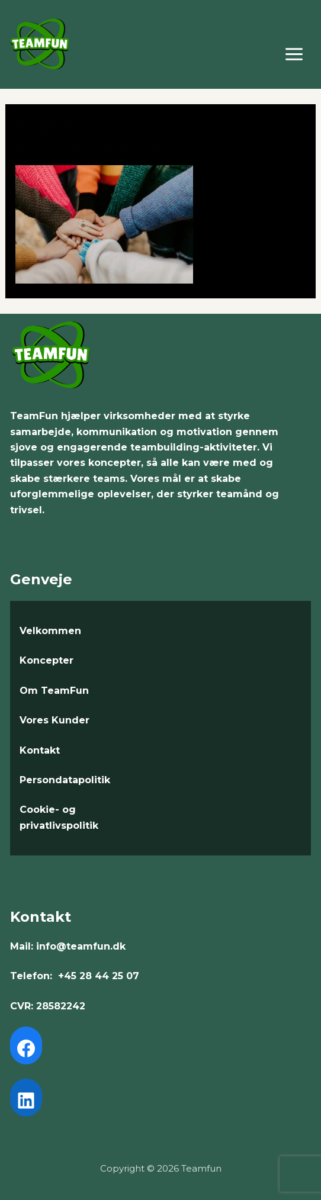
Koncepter (46, 660)
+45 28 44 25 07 (98, 976)
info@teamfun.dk (81, 946)
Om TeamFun (54, 690)
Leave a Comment (63, 147)
